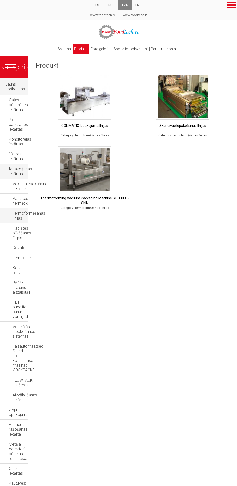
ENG (138, 5)
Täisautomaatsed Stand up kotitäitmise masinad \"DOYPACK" (42, 245)
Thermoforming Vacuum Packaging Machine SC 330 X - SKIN (122, 197)
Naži (9, 378)
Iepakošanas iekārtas (28, 132)
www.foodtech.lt (135, 15)
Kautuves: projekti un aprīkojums (37, 318)
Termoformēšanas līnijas (34, 162)
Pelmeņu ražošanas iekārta (33, 288)
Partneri (159, 47)
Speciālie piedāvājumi (131, 47)
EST (98, 5)
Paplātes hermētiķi (29, 152)
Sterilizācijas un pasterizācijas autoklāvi (35, 330)
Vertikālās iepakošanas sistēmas (41, 233)
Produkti (79, 47)
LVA (125, 5)
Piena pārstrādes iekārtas (31, 102)
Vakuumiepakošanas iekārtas (39, 142)
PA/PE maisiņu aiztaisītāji (35, 212)
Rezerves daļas (19, 402)
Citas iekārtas (21, 308)
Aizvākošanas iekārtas (32, 267)
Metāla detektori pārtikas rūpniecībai (41, 298)
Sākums (61, 47)
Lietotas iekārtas (20, 354)
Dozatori (20, 182)
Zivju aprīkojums (23, 278)
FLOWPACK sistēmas (31, 257)
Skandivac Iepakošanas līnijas (195, 122)
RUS (111, 5)
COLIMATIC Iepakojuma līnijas (122, 122)
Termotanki (22, 192)
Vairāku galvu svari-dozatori (33, 343)
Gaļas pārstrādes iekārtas (31, 92)
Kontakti (176, 47)
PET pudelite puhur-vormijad (37, 223)
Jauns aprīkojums (20, 81)
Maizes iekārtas (22, 122)
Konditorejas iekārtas (27, 112)
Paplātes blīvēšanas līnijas (35, 172)
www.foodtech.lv (102, 15)
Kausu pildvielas (26, 202)
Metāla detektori (19, 390)
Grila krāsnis (15, 366)
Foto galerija (100, 47)
